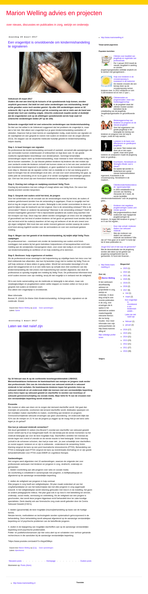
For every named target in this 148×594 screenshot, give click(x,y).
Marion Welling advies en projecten (54, 13)
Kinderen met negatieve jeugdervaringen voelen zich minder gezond (125, 207)
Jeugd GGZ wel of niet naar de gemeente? (118, 247)
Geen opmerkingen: (46, 308)
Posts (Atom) (26, 565)
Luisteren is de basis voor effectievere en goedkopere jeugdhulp (125, 143)
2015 (125, 333)
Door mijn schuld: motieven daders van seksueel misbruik (125, 228)
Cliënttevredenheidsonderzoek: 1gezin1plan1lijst (125, 186)
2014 (125, 337)
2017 (125, 290)
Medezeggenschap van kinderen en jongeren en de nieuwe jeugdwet (125, 122)
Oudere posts (85, 561)
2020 (125, 279)
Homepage (51, 561)
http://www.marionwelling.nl (112, 37)
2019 (125, 283)
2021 (125, 275)
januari (128, 325)
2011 (125, 347)
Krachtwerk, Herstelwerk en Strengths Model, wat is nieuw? (125, 164)
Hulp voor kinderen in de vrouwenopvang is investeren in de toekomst (124, 79)
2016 (125, 329)
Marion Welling (108, 278)
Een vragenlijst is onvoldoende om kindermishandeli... (131, 305)
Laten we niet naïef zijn (25, 326)
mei (127, 293)
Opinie (17, 310)
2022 (125, 272)
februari (128, 321)
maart (128, 297)
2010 (125, 351)
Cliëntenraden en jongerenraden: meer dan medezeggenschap (124, 100)
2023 (125, 268)
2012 (125, 344)
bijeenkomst (19, 550)
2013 (125, 340)
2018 (125, 286)
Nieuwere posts (15, 561)
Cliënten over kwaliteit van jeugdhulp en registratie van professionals (125, 58)
